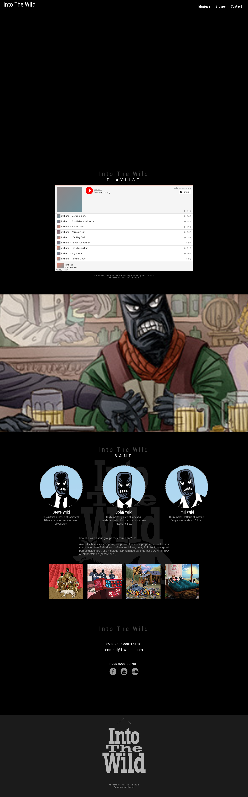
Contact (236, 6)
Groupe (220, 6)
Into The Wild (19, 4)
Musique (204, 6)
